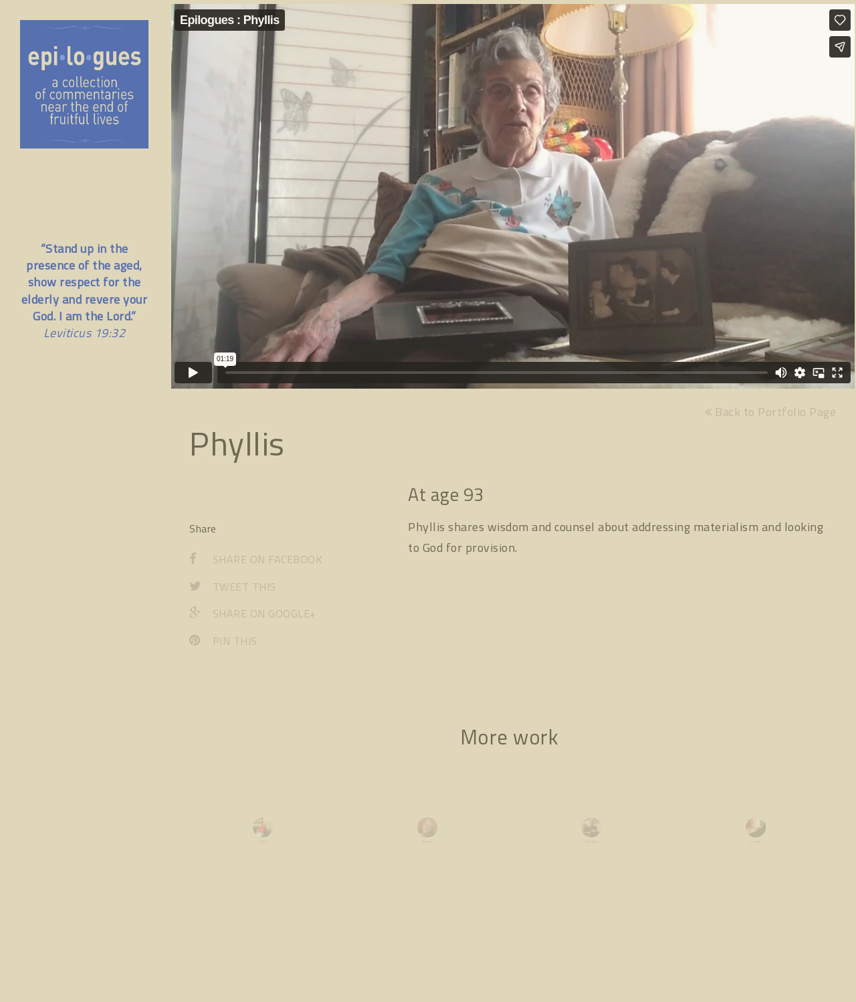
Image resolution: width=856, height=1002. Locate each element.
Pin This (223, 645)
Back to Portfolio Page (770, 415)
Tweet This (232, 590)
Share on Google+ (252, 617)
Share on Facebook (255, 563)
